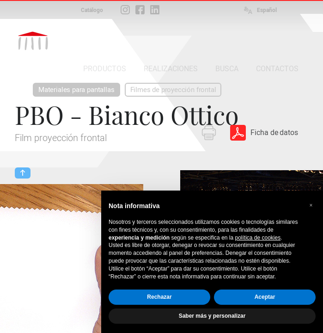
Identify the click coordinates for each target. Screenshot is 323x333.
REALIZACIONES (171, 68)
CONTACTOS (277, 68)
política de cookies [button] (257, 237)
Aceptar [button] (265, 297)
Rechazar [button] (159, 297)
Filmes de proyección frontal (173, 90)
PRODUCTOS (104, 68)
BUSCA (226, 68)
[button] (311, 205)
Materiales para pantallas (76, 90)
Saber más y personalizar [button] (212, 316)
